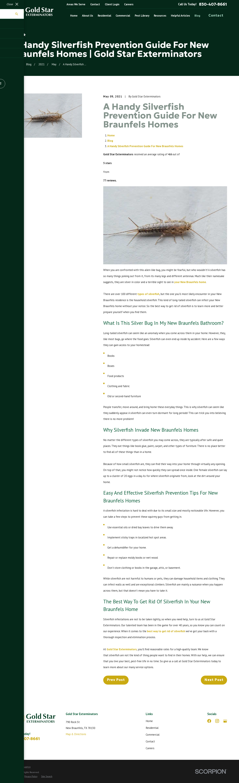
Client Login (112, 4)
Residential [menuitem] (104, 15)
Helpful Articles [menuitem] (180, 15)
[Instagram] (217, 721)
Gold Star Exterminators (122, 649)
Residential (152, 728)
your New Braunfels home (190, 282)
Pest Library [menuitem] (142, 15)
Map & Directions (76, 734)
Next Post (213, 680)
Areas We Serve (76, 4)
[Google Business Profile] (225, 721)
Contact (95, 4)
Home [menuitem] (74, 15)
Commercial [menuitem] (123, 15)
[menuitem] (16, 776)
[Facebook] (209, 721)
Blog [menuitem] (197, 15)
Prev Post (116, 680)
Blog (110, 141)
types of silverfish (148, 294)
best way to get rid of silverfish (166, 631)
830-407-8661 (213, 4)
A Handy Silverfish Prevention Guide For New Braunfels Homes (145, 146)
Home (111, 135)
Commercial (152, 734)
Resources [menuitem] (160, 15)
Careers (128, 4)
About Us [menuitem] (87, 15)
